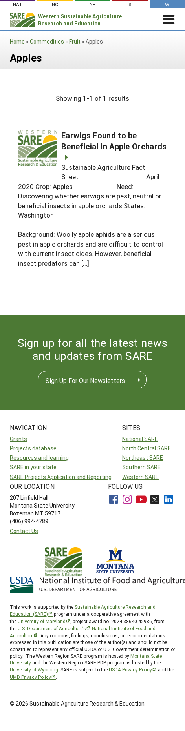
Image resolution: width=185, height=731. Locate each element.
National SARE (140, 439)
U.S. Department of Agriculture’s (52, 628)
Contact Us (24, 531)
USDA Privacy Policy (130, 669)
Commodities (47, 41)
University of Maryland (42, 621)
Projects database (33, 448)
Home (17, 41)
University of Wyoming (34, 669)
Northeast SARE (142, 457)
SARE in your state (33, 467)
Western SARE (140, 477)
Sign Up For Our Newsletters (85, 380)
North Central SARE (146, 448)
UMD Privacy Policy (30, 677)
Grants (18, 439)
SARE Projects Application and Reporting (61, 477)
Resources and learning (39, 457)
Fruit (75, 41)
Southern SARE (141, 467)
